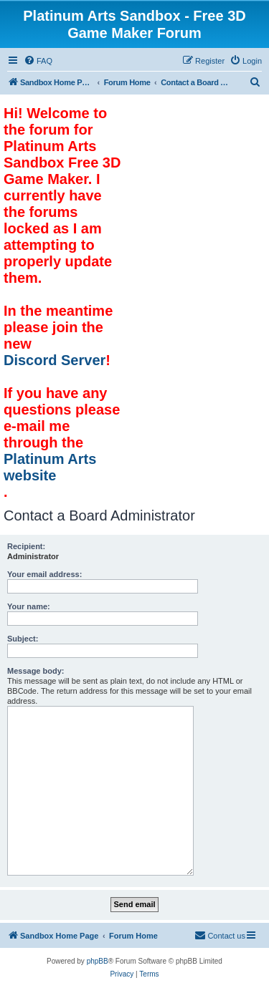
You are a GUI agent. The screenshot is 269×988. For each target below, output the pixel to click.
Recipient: (26, 546)
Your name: (28, 606)
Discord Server (54, 360)
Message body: (35, 671)
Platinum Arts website (50, 467)
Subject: (22, 638)
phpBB (97, 961)
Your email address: (44, 574)
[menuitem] (38, 60)
